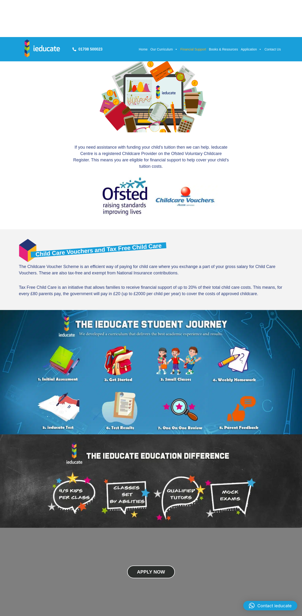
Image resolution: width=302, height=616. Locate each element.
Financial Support (193, 49)
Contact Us (272, 49)
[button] (270, 605)
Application (251, 49)
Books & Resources (223, 49)
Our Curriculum (164, 49)
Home (143, 49)
